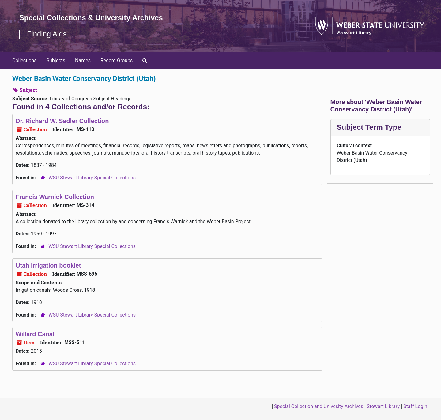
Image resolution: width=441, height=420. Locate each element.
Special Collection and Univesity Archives (318, 406)
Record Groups (116, 60)
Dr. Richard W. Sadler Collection (62, 121)
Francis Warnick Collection (55, 196)
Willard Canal (35, 334)
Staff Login (415, 406)
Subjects (56, 60)
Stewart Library (383, 406)
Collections (24, 60)
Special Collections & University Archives (91, 17)
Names (83, 60)
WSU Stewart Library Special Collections (92, 178)
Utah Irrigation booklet (48, 265)
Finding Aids (47, 34)
